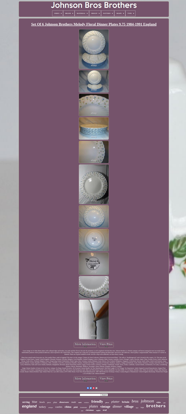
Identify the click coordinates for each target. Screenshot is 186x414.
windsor (86, 402)
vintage (105, 406)
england (29, 406)
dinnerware (64, 402)
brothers (156, 406)
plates (93, 406)
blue (34, 401)
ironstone (83, 407)
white (158, 402)
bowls (42, 402)
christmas (90, 410)
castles (58, 406)
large (142, 407)
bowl (137, 407)
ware (80, 402)
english (98, 410)
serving (26, 402)
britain (125, 401)
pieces (107, 402)
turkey (42, 406)
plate (55, 402)
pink (76, 407)
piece (49, 402)
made (73, 402)
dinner (117, 406)
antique (50, 407)
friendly (97, 401)
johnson (147, 401)
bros (135, 401)
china (68, 406)
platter (115, 401)
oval (105, 410)
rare (82, 410)
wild (164, 402)
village (129, 406)
